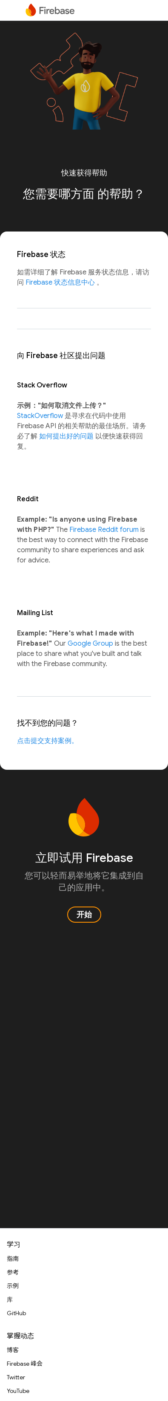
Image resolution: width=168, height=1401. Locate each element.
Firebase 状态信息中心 (61, 282)
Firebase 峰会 (25, 1363)
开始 (84, 914)
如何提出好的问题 (67, 436)
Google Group (91, 643)
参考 (13, 1272)
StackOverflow (41, 416)
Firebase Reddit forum (104, 529)
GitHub (16, 1313)
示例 (13, 1286)
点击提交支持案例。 (47, 741)
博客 (13, 1350)
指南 (13, 1259)
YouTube (18, 1391)
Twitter (16, 1377)
